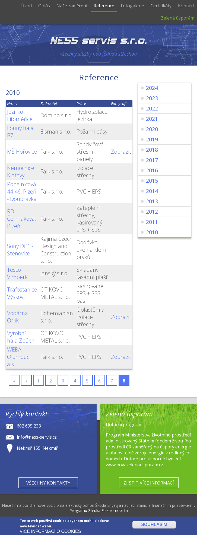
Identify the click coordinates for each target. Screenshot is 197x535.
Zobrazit (121, 151)
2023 (152, 98)
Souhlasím (154, 525)
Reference (104, 6)
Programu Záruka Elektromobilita (98, 510)
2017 (152, 160)
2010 (152, 232)
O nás (44, 6)
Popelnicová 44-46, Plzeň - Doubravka (22, 191)
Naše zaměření (71, 6)
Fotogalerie (132, 6)
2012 (152, 211)
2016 (152, 170)
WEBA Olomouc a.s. (18, 357)
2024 (152, 87)
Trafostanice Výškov (22, 293)
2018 (152, 149)
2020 (152, 129)
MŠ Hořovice (22, 151)
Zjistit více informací (148, 483)
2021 (152, 118)
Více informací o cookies (50, 532)
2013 (152, 201)
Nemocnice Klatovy (20, 171)
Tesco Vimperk (17, 273)
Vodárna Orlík (17, 316)
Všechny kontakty (48, 483)
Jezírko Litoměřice (20, 115)
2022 (152, 108)
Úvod (26, 6)
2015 (152, 180)
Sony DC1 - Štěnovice (20, 249)
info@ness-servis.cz (37, 437)
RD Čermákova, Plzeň (21, 219)
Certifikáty (161, 6)
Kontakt (186, 6)
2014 (152, 191)
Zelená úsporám (177, 18)
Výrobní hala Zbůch (20, 337)
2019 (152, 139)
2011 (152, 222)
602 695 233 (29, 426)
